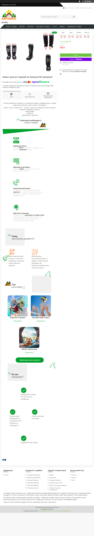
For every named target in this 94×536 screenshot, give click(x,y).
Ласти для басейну (32, 480)
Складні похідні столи (55, 482)
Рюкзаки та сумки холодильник (54, 488)
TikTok (7, 475)
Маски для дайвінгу (33, 482)
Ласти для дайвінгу (33, 485)
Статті (55, 26)
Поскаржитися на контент (46, 511)
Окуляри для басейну (33, 475)
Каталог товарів (11, 26)
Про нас (22, 26)
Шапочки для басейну (34, 477)
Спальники (52, 477)
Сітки (73, 480)
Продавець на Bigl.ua (47, 509)
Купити (75, 55)
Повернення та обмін (74, 26)
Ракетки (74, 475)
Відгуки (62, 26)
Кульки (74, 477)
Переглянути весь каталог (29, 360)
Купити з (76, 59)
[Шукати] (74, 17)
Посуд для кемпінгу (55, 480)
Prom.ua (56, 507)
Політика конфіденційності (63, 511)
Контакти (30, 26)
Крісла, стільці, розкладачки (57, 485)
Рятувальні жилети (33, 488)
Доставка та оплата (43, 26)
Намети (51, 475)
